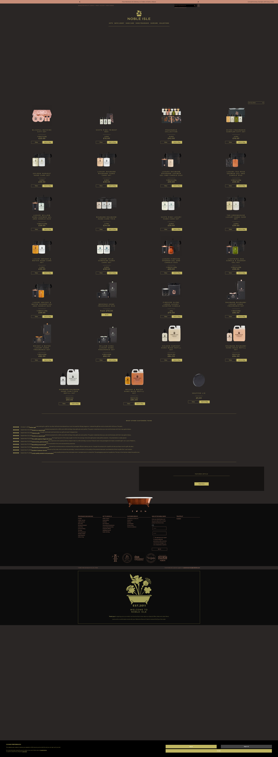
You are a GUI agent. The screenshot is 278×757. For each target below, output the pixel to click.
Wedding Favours (107, 530)
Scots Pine (80, 526)
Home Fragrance (142, 23)
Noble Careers (110, 5)
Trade (97, 5)
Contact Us (129, 520)
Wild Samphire (81, 535)
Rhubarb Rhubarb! (82, 525)
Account (102, 5)
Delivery (129, 521)
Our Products (106, 523)
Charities (105, 521)
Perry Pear (80, 523)
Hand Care (130, 23)
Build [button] (106, 314)
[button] (80, 2)
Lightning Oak (81, 521)
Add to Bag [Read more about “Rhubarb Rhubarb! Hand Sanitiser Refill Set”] (75, 403)
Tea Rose (80, 530)
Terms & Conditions (131, 526)
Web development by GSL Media (90, 567)
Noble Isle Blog (106, 531)
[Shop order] (256, 102)
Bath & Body (119, 23)
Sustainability (106, 520)
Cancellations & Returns (132, 518)
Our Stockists (130, 523)
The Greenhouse (82, 531)
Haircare (154, 23)
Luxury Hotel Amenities (108, 526)
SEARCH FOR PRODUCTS (180, 5)
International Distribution (108, 525)
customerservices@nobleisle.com (191, 567)
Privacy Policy (130, 525)
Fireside (80, 518)
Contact (92, 5)
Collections (164, 23)
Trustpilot (178, 518)
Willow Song (81, 536)
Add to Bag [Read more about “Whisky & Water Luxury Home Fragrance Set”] (47, 360)
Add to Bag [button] (47, 142)
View (36, 142)
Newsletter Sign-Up (83, 5)
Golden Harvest (81, 520)
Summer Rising (81, 528)
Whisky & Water (81, 533)
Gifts (111, 23)
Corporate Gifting (107, 528)
